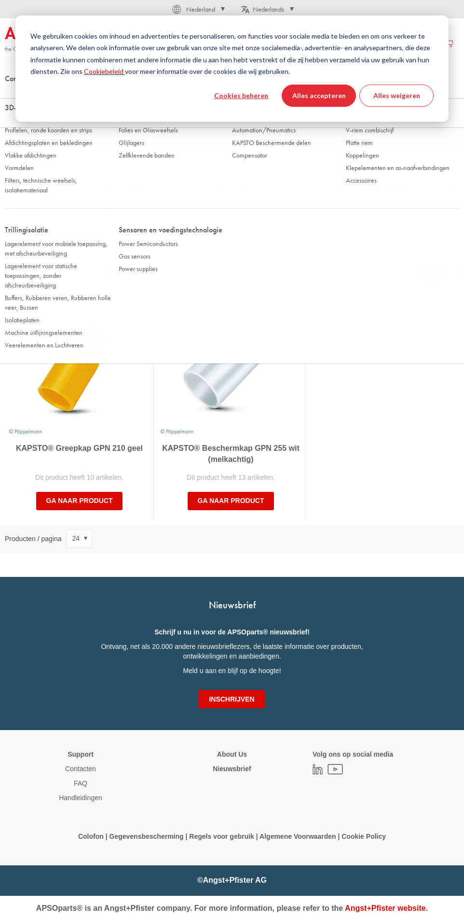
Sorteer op (20, 271)
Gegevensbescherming (146, 836)
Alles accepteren (319, 95)
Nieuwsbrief (232, 769)
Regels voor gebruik (221, 836)
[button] (198, 9)
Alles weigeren (396, 95)
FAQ (80, 783)
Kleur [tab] (246, 191)
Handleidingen (80, 798)
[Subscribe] (231, 699)
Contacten (80, 769)
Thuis (12, 96)
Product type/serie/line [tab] (39, 191)
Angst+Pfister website (385, 908)
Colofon (91, 836)
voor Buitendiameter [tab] (380, 191)
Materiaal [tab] (137, 191)
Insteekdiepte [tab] (27, 215)
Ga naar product (79, 500)
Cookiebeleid (104, 71)
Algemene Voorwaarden (298, 836)
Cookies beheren (241, 95)
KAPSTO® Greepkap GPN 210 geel (79, 448)
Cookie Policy (363, 836)
